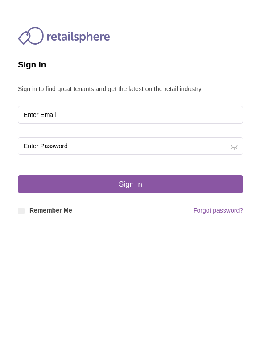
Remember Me (45, 210)
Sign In (130, 184)
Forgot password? (218, 210)
